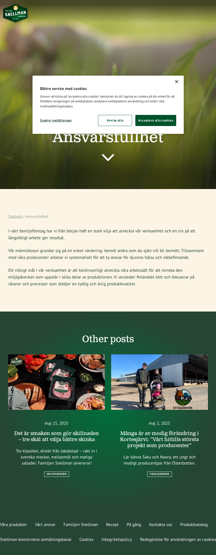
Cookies (86, 539)
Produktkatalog (194, 524)
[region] (108, 105)
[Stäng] (176, 81)
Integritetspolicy (117, 539)
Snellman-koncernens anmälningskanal (35, 539)
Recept (112, 524)
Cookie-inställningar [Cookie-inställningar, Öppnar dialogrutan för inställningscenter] (56, 120)
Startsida (15, 216)
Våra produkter (13, 524)
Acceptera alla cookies (155, 120)
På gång (134, 524)
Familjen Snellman (81, 524)
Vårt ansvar (45, 524)
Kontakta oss (160, 524)
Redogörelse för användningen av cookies (178, 539)
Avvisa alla (115, 120)
